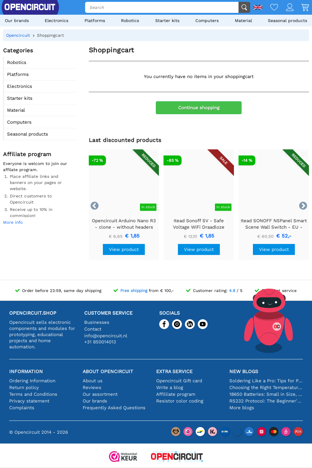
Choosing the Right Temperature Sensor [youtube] (266, 387)
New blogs (243, 371)
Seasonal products (287, 20)
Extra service (174, 371)
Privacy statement (29, 401)
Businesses (96, 322)
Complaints (21, 407)
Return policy (24, 387)
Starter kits (167, 20)
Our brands (17, 20)
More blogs (241, 407)
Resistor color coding (179, 401)
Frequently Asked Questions (114, 407)
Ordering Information (32, 381)
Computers (207, 20)
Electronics (56, 20)
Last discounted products (125, 140)
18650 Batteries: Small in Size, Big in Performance (266, 394)
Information (26, 371)
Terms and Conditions (33, 394)
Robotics (130, 20)
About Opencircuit (108, 371)
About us (93, 381)
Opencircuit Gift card (179, 381)
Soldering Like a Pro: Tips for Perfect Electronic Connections (266, 381)
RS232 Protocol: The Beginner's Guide (266, 401)
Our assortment (100, 394)
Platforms (95, 20)
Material (243, 20)
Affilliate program (175, 394)
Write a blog (169, 387)
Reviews (92, 387)
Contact (92, 329)
